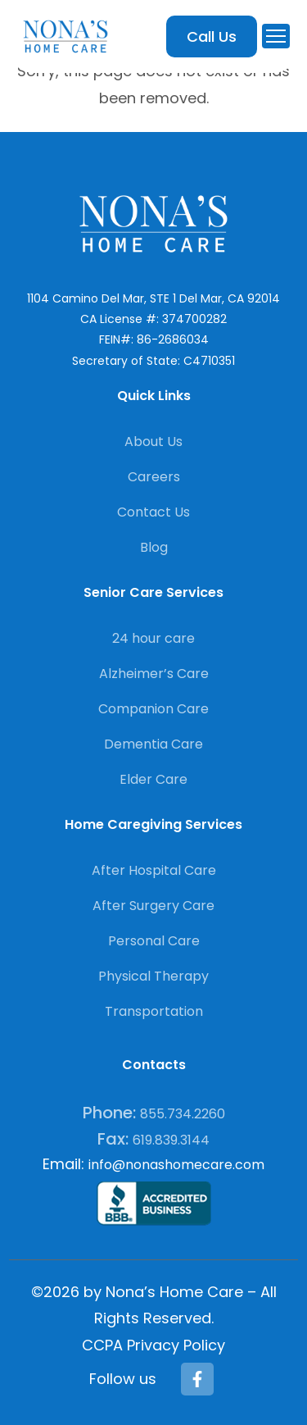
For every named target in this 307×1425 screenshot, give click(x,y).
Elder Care (153, 779)
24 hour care (153, 638)
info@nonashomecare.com (176, 1164)
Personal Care (154, 940)
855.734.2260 (182, 1113)
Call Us (212, 36)
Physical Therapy (153, 976)
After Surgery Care (153, 905)
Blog (154, 547)
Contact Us (153, 512)
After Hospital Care (154, 870)
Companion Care (153, 708)
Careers (154, 476)
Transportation (154, 1011)
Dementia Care (153, 744)
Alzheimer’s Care (154, 673)
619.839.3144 (171, 1140)
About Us (153, 441)
